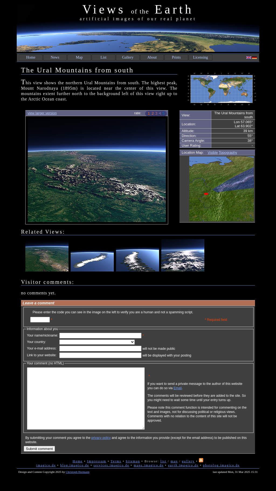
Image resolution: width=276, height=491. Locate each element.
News (55, 57)
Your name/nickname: (42, 335)
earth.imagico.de (183, 477)
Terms (116, 473)
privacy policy (101, 450)
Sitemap (133, 473)
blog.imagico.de (74, 477)
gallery (188, 473)
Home (30, 57)
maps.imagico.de (149, 477)
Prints (176, 57)
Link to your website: (41, 355)
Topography (228, 152)
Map (79, 57)
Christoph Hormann (77, 484)
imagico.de (46, 477)
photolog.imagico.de (221, 477)
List (103, 57)
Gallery (127, 57)
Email (203, 392)
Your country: (36, 342)
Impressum (96, 473)
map (174, 473)
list (163, 473)
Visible (213, 152)
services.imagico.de (111, 477)
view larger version (42, 113)
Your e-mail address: (42, 348)
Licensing (200, 57)
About (152, 57)
